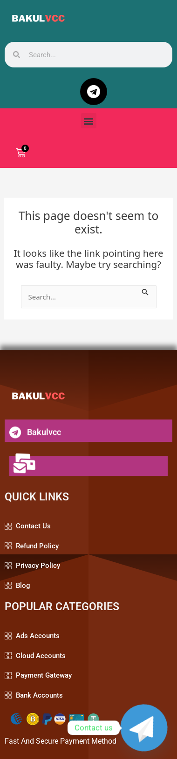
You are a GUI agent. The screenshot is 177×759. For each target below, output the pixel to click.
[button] (88, 120)
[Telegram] (143, 727)
